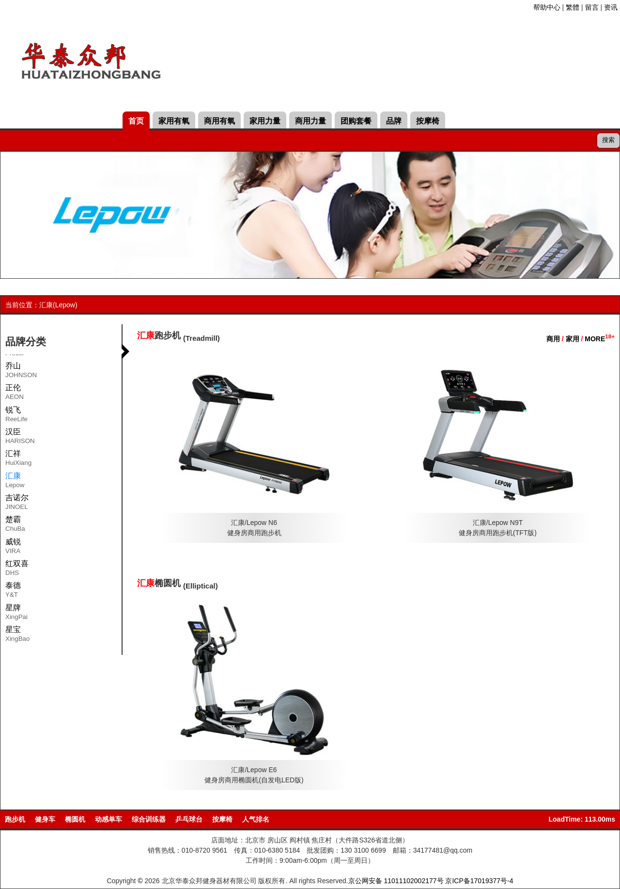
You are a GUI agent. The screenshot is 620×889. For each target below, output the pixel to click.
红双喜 (17, 569)
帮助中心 (546, 7)
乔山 (21, 372)
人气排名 (255, 819)
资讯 (611, 7)
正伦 (14, 393)
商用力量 (310, 121)
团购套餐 (356, 121)
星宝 (17, 635)
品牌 (394, 121)
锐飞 (16, 416)
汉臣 (20, 438)
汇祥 (18, 459)
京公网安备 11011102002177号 (396, 881)
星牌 (16, 613)
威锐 (13, 548)
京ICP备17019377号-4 (479, 881)
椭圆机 (75, 819)
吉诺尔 (17, 503)
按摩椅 (427, 121)
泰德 (13, 591)
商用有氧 (219, 121)
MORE (600, 339)
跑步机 (15, 819)
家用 (572, 339)
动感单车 (108, 819)
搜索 (608, 139)
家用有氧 (173, 121)
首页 (136, 121)
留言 (592, 7)
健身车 (45, 819)
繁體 (572, 7)
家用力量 (264, 121)
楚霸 (15, 525)
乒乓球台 (188, 819)
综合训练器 (149, 819)
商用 (553, 339)
